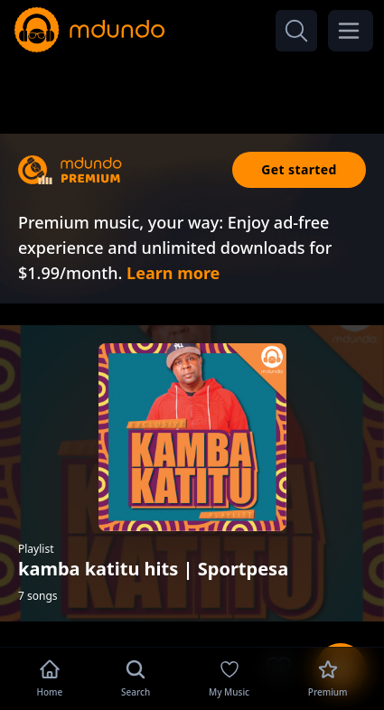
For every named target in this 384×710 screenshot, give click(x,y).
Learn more (173, 273)
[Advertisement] (192, 88)
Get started (299, 169)
